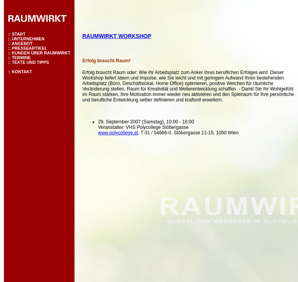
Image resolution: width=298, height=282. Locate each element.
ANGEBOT (22, 43)
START (18, 34)
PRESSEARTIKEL (29, 48)
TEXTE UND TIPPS (30, 62)
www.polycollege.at (118, 133)
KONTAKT (22, 71)
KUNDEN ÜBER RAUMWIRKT (41, 53)
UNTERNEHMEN (28, 38)
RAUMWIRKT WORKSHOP (116, 36)
